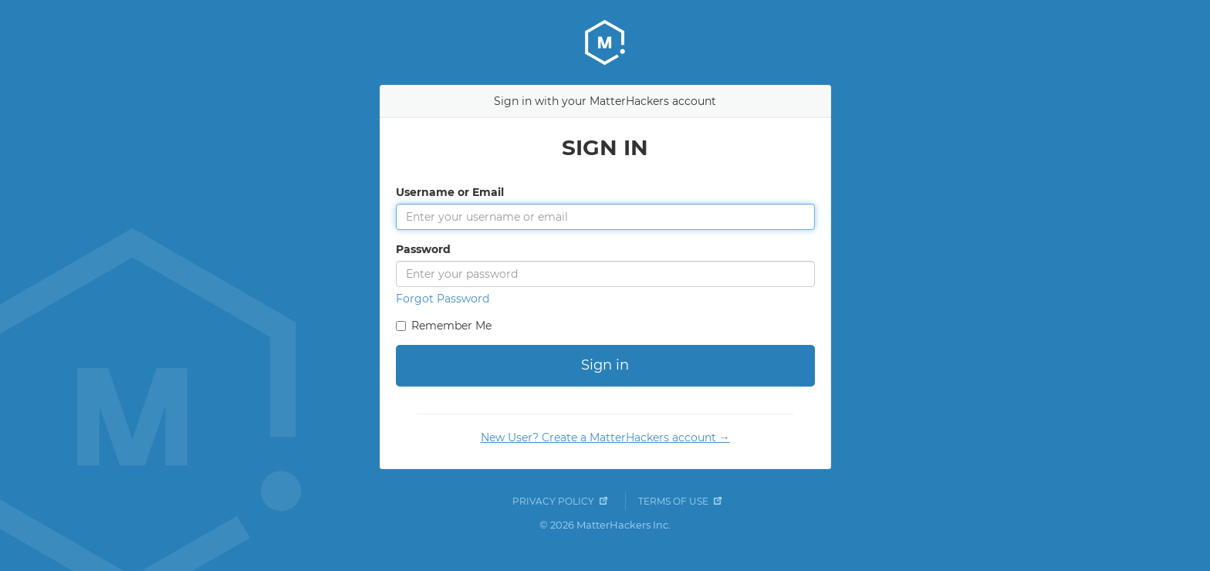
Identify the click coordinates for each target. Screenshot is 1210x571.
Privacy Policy (553, 501)
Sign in (605, 364)
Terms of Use (673, 501)
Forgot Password (442, 299)
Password (423, 249)
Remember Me (451, 326)
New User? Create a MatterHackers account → (605, 437)
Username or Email (450, 192)
